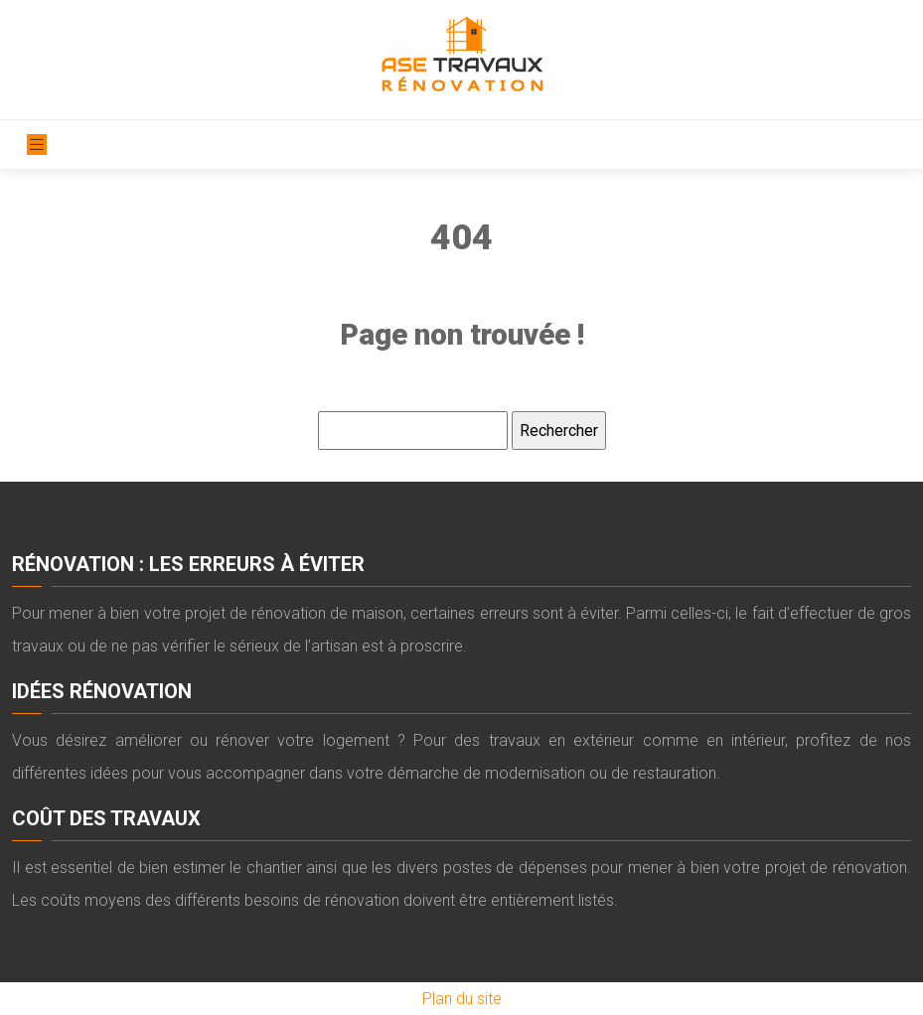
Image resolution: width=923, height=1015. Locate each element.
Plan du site (462, 998)
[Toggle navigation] (37, 144)
